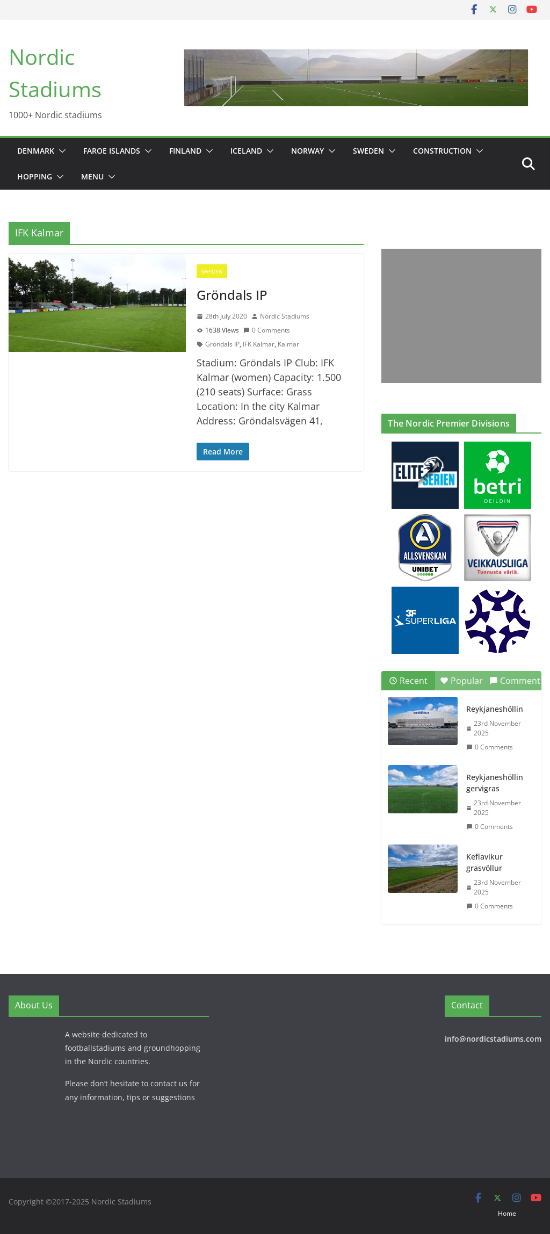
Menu (92, 176)
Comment (514, 681)
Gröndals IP (232, 295)
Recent (408, 681)
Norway (307, 151)
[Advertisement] (458, 316)
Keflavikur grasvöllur (484, 862)
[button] (60, 150)
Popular (461, 681)
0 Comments (266, 330)
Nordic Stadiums (284, 316)
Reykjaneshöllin (494, 709)
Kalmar (288, 344)
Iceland (246, 151)
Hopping (34, 176)
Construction (442, 151)
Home (507, 1213)
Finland (185, 151)
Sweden (368, 151)
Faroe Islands (111, 151)
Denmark (35, 151)
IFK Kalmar (258, 344)
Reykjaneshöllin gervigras (494, 782)
